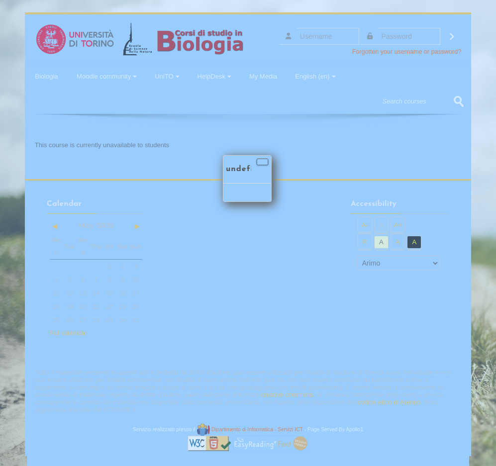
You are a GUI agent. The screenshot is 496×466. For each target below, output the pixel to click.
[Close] (262, 162)
